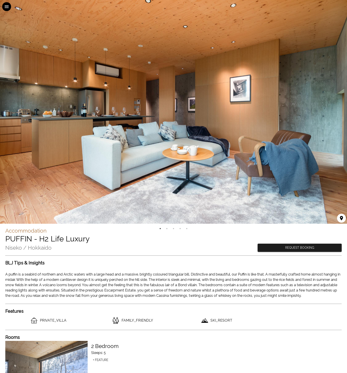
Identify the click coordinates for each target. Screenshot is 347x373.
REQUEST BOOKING (300, 248)
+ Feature (100, 360)
